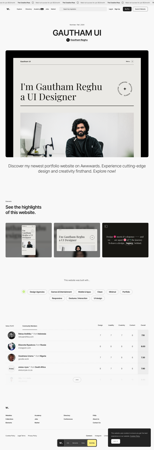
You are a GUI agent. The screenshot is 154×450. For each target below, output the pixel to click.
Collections (9, 419)
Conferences (68, 419)
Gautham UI (77, 33)
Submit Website (140, 9)
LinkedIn (107, 436)
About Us (96, 419)
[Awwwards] (8, 9)
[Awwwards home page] (61, 443)
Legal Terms (21, 436)
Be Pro (127, 9)
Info (68, 443)
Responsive (57, 298)
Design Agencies (37, 292)
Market (53, 9)
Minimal (112, 292)
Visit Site (92, 443)
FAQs (94, 415)
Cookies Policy (10, 436)
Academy (39, 9)
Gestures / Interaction (78, 298)
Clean (99, 292)
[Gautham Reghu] (77, 40)
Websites (9, 415)
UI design (98, 298)
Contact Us (97, 423)
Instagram (98, 436)
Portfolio (126, 292)
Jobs (47, 9)
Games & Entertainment (61, 292)
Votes (83, 443)
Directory (29, 9)
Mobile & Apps (84, 292)
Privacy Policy (32, 436)
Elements (75, 443)
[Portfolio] (125, 240)
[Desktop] (77, 240)
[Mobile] (29, 240)
